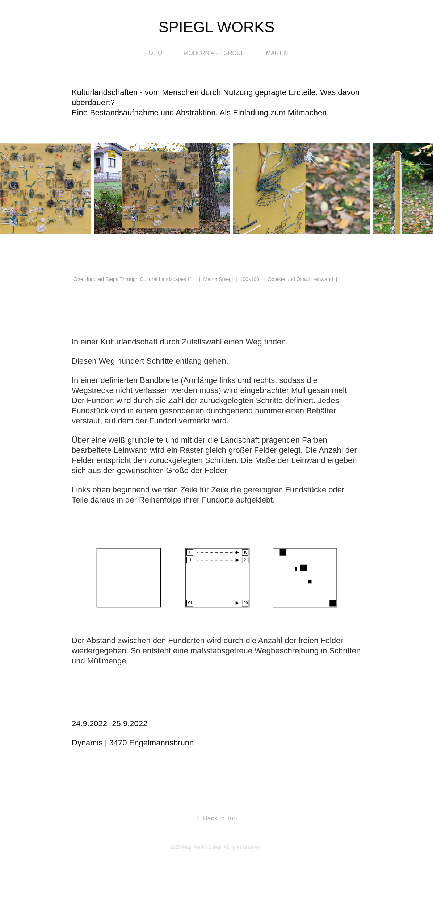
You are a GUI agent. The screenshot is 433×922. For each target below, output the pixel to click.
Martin (277, 53)
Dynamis (87, 742)
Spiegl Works (217, 27)
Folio (153, 53)
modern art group (214, 53)
